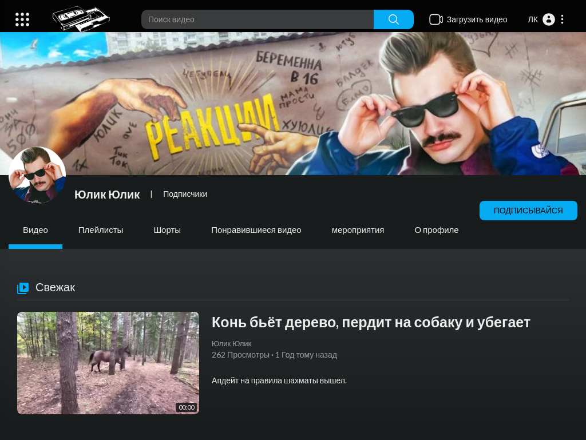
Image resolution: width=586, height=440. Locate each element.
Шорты (167, 229)
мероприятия (358, 229)
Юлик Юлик (107, 194)
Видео (35, 229)
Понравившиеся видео (256, 229)
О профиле (436, 229)
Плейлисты (101, 229)
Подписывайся (528, 210)
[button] (546, 19)
